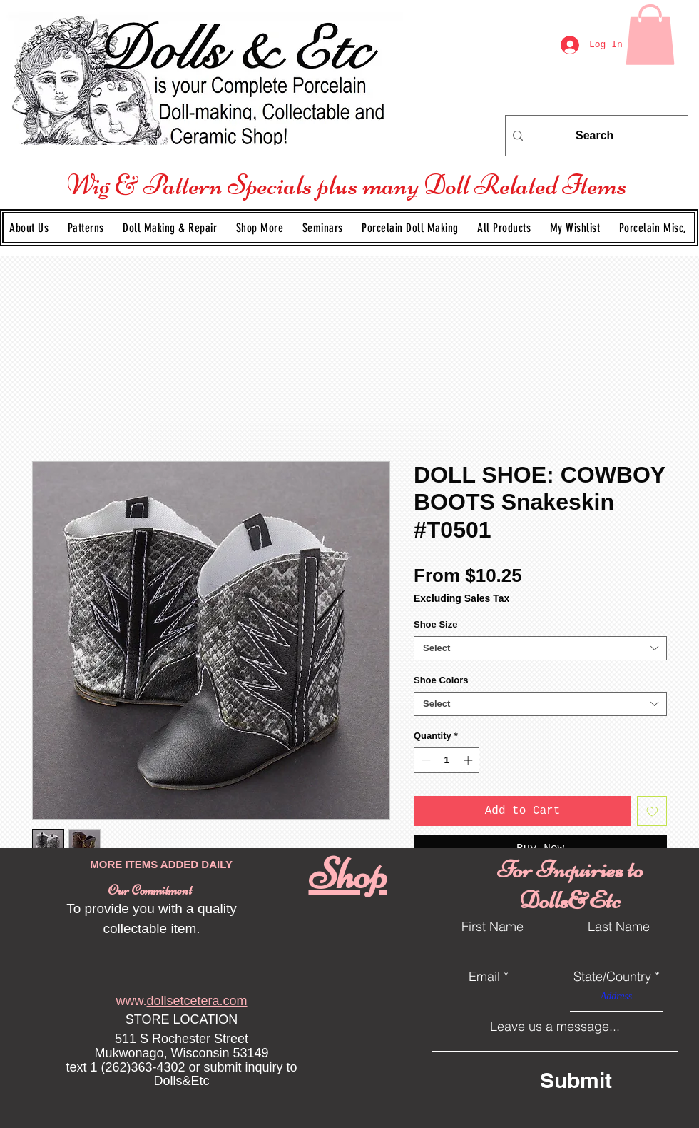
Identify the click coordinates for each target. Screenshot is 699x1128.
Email (484, 976)
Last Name (619, 926)
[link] (650, 34)
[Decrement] (424, 760)
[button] (87, 227)
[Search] (594, 136)
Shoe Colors (441, 680)
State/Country (612, 976)
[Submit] (602, 1080)
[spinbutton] (447, 760)
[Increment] (469, 760)
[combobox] (540, 648)
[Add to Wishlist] (652, 811)
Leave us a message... (555, 1026)
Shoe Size (435, 624)
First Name (492, 926)
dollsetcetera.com (196, 1001)
